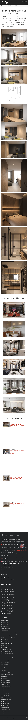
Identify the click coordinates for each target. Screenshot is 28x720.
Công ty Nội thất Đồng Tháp (7, 653)
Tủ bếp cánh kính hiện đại (7, 607)
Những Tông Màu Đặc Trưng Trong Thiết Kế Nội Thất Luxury (17, 452)
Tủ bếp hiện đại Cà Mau (6, 693)
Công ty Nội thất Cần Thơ (6, 651)
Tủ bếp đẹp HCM (4, 664)
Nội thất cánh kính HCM (6, 614)
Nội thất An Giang (5, 641)
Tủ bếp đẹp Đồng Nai (5, 709)
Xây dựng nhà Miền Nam (6, 587)
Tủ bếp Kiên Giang (5, 626)
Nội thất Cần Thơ (4, 701)
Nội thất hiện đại (16, 563)
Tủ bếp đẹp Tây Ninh (5, 711)
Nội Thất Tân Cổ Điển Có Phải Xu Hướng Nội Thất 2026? (17, 504)
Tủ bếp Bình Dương (5, 630)
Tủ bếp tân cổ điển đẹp (6, 596)
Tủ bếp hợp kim (4, 622)
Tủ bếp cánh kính (4, 678)
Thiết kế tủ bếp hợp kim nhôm (8, 603)
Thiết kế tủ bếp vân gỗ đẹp (7, 599)
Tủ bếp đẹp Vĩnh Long (5, 688)
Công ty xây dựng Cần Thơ (7, 589)
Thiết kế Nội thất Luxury (6, 565)
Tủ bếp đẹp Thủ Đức (5, 713)
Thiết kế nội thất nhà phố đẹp (8, 594)
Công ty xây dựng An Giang (7, 591)
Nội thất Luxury (4, 705)
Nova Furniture (4, 574)
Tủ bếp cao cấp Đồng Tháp (7, 697)
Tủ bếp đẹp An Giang (5, 680)
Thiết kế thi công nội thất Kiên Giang (9, 634)
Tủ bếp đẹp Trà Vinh (5, 690)
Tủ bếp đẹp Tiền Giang (6, 699)
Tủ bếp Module (4, 647)
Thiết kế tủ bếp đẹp (5, 645)
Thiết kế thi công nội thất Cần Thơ (8, 637)
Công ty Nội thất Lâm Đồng (7, 662)
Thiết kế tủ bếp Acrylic (6, 600)
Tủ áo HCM (3, 670)
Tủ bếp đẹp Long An (5, 682)
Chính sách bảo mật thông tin (8, 567)
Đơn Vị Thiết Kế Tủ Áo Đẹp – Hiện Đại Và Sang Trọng (16, 478)
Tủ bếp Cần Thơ (4, 624)
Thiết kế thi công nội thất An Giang (8, 632)
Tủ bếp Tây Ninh (4, 684)
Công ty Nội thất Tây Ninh (6, 660)
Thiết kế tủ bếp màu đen (6, 605)
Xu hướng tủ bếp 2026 (6, 649)
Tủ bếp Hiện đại (4, 620)
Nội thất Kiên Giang (5, 639)
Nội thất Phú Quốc (5, 703)
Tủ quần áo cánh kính (5, 628)
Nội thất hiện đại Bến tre (6, 635)
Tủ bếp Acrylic (4, 676)
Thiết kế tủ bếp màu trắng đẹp (8, 597)
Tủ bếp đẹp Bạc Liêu (5, 695)
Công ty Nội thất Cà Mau (6, 658)
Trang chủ (3, 5)
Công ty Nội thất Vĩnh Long (7, 657)
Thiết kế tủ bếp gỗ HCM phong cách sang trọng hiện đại (17, 425)
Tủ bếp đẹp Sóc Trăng (5, 691)
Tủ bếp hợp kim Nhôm (6, 672)
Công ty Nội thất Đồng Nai (7, 610)
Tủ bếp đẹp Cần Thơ (5, 707)
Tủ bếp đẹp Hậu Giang (6, 686)
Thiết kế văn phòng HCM (6, 643)
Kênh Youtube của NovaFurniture (8, 579)
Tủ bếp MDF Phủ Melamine (7, 674)
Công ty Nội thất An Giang (7, 608)
